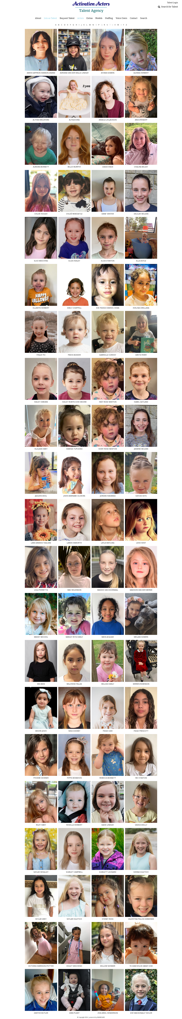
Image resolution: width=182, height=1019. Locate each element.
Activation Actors (91, 7)
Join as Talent (50, 18)
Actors (80, 18)
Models (98, 18)
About (38, 18)
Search (143, 18)
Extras (89, 18)
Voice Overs (121, 18)
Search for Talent (169, 6)
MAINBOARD (101, 1017)
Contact (133, 18)
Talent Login (172, 3)
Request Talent (67, 18)
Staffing (109, 18)
